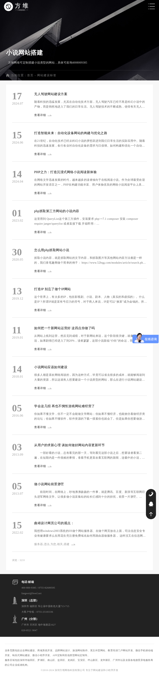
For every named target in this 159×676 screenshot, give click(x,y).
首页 (30, 75)
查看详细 (40, 115)
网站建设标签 (46, 75)
